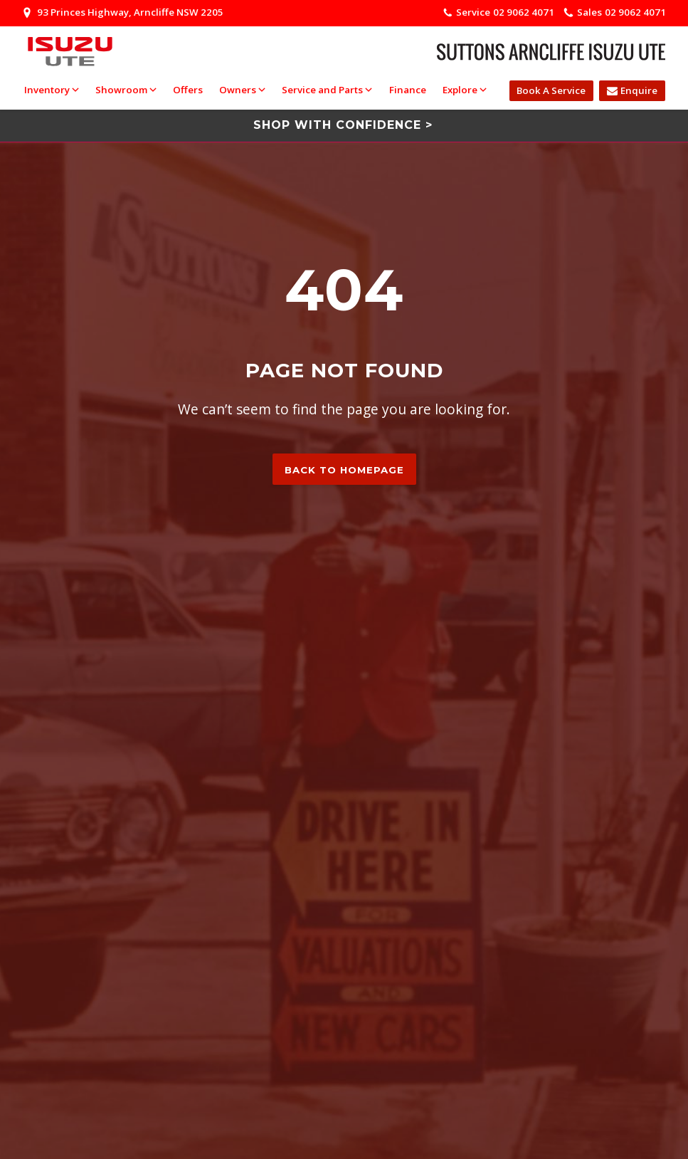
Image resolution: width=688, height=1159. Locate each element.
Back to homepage (344, 470)
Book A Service (551, 90)
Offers (188, 89)
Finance (407, 89)
